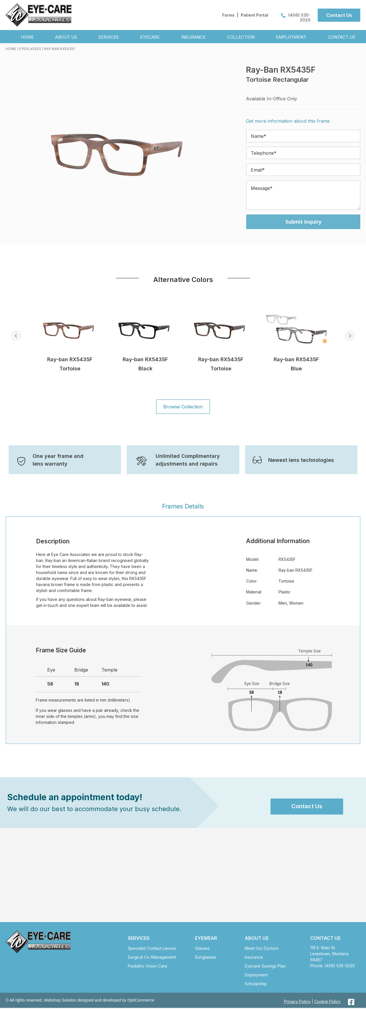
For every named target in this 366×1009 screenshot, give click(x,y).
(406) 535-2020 (296, 17)
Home (11, 49)
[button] (339, 15)
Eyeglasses (30, 49)
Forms (228, 15)
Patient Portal (254, 15)
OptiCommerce (141, 1001)
